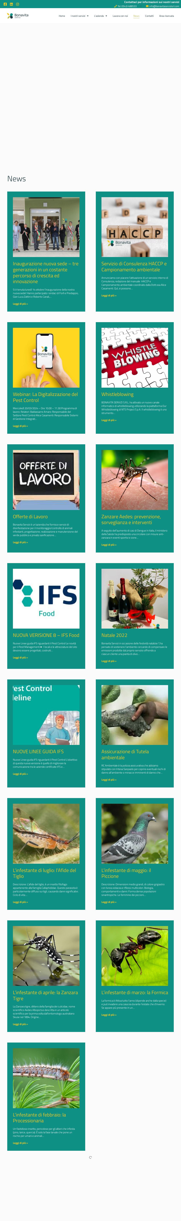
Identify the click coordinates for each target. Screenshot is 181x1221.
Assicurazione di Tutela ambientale (125, 754)
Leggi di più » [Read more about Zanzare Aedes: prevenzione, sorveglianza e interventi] (108, 545)
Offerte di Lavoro (30, 516)
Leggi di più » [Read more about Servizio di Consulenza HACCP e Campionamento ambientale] (108, 295)
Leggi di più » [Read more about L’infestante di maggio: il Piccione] (108, 902)
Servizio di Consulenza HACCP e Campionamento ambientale (134, 266)
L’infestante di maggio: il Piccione (126, 873)
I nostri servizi (80, 16)
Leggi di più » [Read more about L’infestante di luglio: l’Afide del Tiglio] (20, 902)
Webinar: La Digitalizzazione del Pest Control (45, 397)
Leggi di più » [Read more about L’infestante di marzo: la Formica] (108, 1015)
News (136, 16)
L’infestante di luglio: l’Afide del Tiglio (44, 873)
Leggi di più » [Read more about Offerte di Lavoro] (20, 542)
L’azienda (100, 16)
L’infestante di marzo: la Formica (134, 992)
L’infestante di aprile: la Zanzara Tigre (45, 995)
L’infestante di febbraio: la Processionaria (39, 1117)
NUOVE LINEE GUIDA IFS (38, 751)
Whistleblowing (117, 394)
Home (62, 16)
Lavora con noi (120, 16)
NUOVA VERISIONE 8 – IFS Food (46, 635)
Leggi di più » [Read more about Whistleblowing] (108, 420)
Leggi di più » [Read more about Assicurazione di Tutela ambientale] (108, 780)
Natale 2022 (114, 635)
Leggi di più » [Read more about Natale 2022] (108, 661)
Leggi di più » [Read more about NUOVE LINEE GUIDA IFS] (20, 774)
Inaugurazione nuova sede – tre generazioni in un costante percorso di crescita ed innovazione (45, 272)
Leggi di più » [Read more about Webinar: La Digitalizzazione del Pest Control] (20, 426)
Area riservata (166, 16)
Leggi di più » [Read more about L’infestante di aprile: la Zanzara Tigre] (20, 1024)
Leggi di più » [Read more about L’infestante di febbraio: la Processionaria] (20, 1143)
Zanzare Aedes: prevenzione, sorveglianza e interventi (131, 519)
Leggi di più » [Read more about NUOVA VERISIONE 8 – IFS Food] (20, 657)
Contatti (149, 16)
